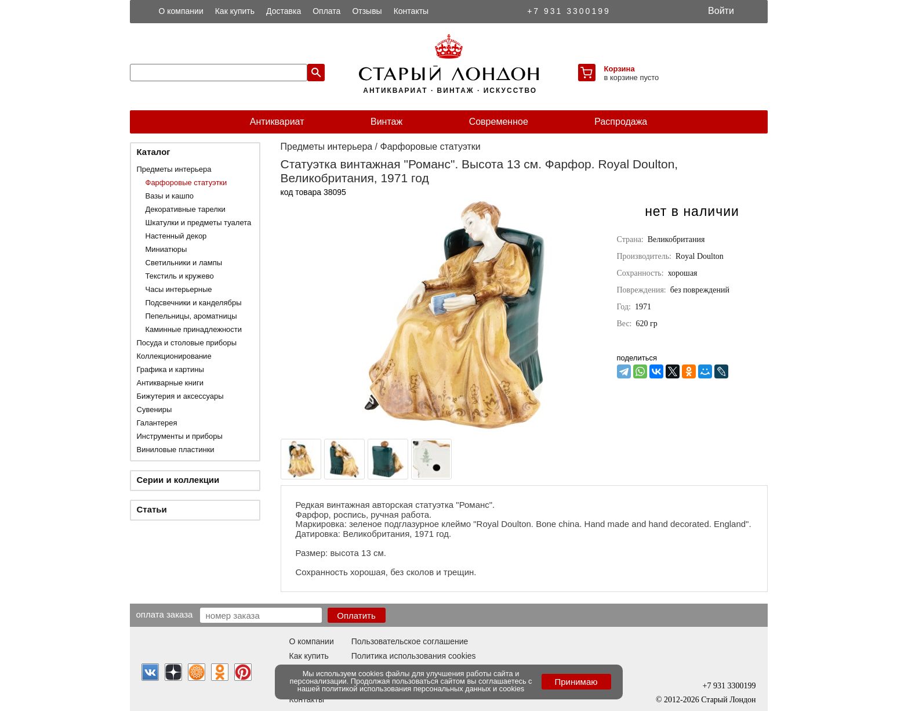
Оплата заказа (164, 614)
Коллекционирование (174, 356)
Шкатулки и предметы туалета (199, 222)
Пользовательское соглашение (410, 641)
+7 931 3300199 (569, 11)
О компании (181, 11)
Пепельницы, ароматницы (191, 316)
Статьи (152, 509)
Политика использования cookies (413, 656)
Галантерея (157, 422)
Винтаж (386, 122)
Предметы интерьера (174, 169)
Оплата (326, 11)
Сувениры (154, 409)
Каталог (153, 152)
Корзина (619, 68)
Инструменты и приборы (180, 436)
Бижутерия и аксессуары (180, 396)
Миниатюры (166, 249)
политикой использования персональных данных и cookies (423, 688)
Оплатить (356, 615)
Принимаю (575, 682)
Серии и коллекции (178, 480)
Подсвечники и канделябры (194, 302)
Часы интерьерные (179, 289)
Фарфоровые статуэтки (186, 182)
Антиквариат (277, 122)
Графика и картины (170, 369)
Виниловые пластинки (176, 449)
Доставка (283, 11)
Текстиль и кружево (180, 276)
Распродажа (620, 122)
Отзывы (367, 11)
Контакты (411, 11)
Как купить (235, 11)
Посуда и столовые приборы (187, 342)
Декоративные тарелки (186, 209)
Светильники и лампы (184, 262)
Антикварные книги (170, 382)
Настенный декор (176, 236)
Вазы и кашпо (170, 196)
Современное (498, 122)
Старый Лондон (728, 699)
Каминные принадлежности (194, 329)
